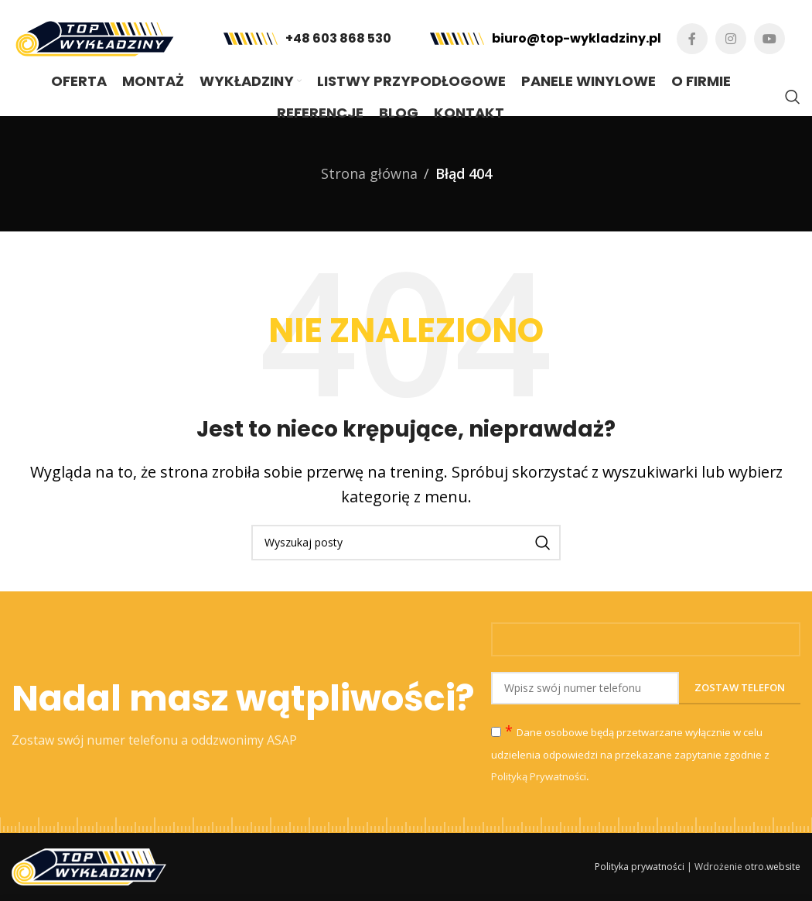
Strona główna (369, 173)
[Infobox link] (307, 39)
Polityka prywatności (639, 866)
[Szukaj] (792, 96)
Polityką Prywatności (538, 776)
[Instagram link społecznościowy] (730, 38)
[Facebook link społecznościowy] (692, 38)
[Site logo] (95, 37)
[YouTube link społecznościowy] (769, 38)
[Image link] (89, 865)
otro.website (772, 866)
